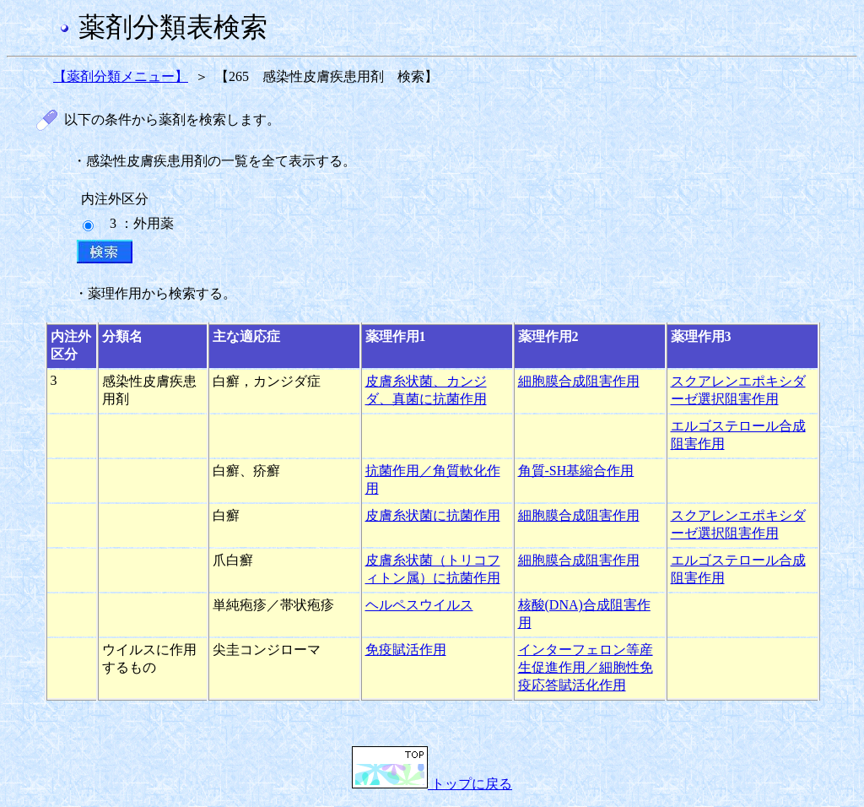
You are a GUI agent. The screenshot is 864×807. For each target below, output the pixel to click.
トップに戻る (432, 784)
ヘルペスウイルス (419, 605)
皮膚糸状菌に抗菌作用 (432, 515)
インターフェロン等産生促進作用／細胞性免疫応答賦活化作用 (585, 667)
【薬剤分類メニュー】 (120, 76)
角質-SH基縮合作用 (576, 470)
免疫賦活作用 (405, 649)
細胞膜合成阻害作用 (579, 381)
